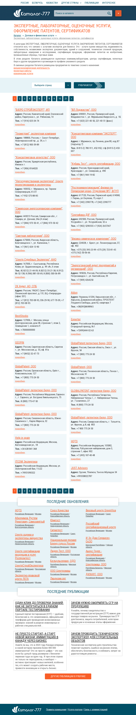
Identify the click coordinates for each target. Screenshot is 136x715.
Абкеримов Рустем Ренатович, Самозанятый (30, 539)
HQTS (74, 459)
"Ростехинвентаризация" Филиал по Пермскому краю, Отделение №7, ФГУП (95, 194)
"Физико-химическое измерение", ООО (93, 246)
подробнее (20, 124)
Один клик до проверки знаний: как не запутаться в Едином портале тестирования (39, 626)
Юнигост (55, 540)
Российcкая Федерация (24, 534)
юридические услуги (23, 73)
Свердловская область (59, 546)
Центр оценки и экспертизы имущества (29, 556)
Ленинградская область (24, 564)
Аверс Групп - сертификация (94, 573)
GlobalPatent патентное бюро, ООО (91, 359)
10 (60, 98)
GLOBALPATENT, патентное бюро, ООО (93, 406)
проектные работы (22, 70)
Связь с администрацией (95, 709)
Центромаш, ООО (96, 584)
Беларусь (37, 2)
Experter (76, 335)
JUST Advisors (79, 485)
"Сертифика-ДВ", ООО (83, 223)
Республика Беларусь (58, 584)
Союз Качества (59, 530)
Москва (38, 534)
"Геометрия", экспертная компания (35, 136)
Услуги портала (75, 709)
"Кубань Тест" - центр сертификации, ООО (95, 166)
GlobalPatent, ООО (25, 372)
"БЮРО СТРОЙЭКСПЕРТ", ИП (32, 109)
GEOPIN (19, 348)
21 (66, 98)
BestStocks (21, 322)
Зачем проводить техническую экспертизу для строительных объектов (94, 657)
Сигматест (56, 550)
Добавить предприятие (118, 13)
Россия (25, 2)
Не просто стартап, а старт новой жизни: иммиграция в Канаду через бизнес (36, 657)
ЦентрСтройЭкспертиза (29, 585)
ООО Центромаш (60, 591)
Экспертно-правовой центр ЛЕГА (27, 597)
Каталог (17, 35)
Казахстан (52, 2)
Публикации (92, 2)
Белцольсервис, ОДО (63, 581)
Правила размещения (56, 709)
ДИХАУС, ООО (94, 594)
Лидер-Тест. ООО (60, 571)
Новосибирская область (60, 536)
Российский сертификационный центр (101, 545)
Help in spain (22, 445)
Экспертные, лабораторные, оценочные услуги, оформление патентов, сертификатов (54, 38)
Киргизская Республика (95, 565)
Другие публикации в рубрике (68, 696)
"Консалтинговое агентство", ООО (35, 159)
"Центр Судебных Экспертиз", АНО (35, 263)
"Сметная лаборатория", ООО (32, 240)
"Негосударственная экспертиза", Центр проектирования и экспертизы (39, 184)
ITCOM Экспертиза (26, 469)
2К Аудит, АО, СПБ (26, 292)
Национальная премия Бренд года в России (63, 561)
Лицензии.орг (58, 598)
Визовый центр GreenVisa (101, 530)
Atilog (74, 306)
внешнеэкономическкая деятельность (32, 68)
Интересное (108, 2)
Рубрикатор (85, 85)
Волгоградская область (24, 547)
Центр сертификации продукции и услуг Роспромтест (27, 575)
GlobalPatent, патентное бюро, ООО (36, 395)
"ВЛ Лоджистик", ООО (83, 109)
